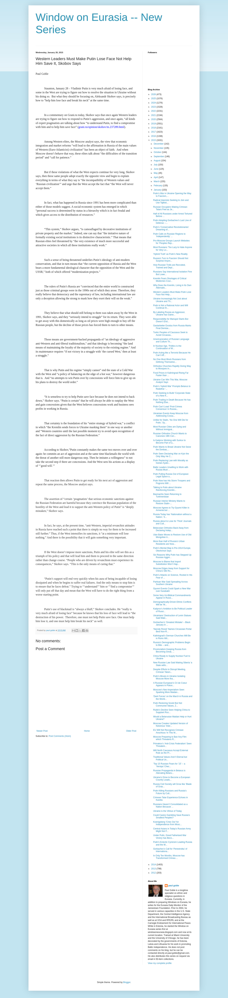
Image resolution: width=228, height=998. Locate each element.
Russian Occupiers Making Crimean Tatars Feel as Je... (170, 208)
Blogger (126, 982)
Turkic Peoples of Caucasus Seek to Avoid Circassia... (170, 333)
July (156, 164)
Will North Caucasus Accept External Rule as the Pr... (170, 751)
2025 (154, 98)
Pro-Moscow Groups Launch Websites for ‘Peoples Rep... (171, 241)
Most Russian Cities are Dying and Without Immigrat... (169, 427)
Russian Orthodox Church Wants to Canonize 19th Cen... (170, 434)
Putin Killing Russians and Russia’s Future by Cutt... (169, 791)
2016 (154, 136)
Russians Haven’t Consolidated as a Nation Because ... (170, 805)
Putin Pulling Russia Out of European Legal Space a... (170, 475)
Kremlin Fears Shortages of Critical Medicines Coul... (169, 279)
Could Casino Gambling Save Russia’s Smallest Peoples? (171, 816)
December (159, 144)
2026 (154, 94)
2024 (154, 103)
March (157, 181)
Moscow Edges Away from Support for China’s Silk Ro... (171, 569)
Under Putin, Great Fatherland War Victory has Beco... (169, 836)
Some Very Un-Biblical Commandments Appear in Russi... (172, 596)
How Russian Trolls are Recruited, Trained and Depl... (169, 266)
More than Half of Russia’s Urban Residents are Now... (169, 542)
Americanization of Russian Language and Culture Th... (171, 340)
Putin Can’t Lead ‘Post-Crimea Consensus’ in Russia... (167, 407)
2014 (154, 864)
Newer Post (42, 731)
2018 (154, 127)
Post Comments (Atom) (60, 736)
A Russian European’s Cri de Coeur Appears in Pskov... (170, 684)
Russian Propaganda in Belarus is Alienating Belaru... (169, 771)
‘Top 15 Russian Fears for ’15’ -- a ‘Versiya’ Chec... (169, 765)
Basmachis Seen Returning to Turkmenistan (167, 495)
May (156, 173)
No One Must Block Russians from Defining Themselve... (169, 360)
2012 (154, 873)
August (157, 160)
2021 (154, 115)
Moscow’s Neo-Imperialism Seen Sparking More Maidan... (168, 690)
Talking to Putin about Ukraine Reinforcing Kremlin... (167, 488)
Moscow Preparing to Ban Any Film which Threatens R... (169, 738)
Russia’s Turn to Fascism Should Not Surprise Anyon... (170, 259)
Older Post (131, 731)
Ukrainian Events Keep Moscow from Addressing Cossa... (170, 414)
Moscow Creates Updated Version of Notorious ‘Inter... (170, 724)
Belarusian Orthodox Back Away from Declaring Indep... (171, 529)
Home (87, 731)
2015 (154, 140)
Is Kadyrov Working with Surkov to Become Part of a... (169, 441)
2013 (154, 868)
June (156, 169)
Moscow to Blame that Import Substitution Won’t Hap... (167, 562)
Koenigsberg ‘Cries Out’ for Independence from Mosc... (167, 823)
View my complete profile (160, 963)
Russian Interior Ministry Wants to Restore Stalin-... (169, 502)
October (158, 152)
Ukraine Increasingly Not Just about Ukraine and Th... (170, 299)
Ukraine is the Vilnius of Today (167, 811)
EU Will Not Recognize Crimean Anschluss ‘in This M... (168, 731)
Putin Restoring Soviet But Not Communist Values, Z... (167, 704)
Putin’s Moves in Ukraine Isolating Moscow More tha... (169, 677)
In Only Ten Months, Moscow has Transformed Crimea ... (169, 856)
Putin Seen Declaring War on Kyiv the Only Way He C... (171, 454)
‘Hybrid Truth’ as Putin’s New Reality (170, 254)
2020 (154, 119)
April (156, 177)
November (159, 148)
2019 (154, 123)
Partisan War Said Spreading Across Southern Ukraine (170, 583)
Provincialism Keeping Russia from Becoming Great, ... (169, 650)
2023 (154, 107)
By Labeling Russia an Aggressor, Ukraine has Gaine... (169, 313)
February (158, 185)
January (158, 190)
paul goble (173, 885)
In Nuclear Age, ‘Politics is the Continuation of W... (167, 347)
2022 (154, 111)
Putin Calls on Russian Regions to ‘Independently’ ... (169, 235)
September (159, 156)
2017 (154, 132)
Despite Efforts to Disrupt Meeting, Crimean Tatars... (169, 670)
